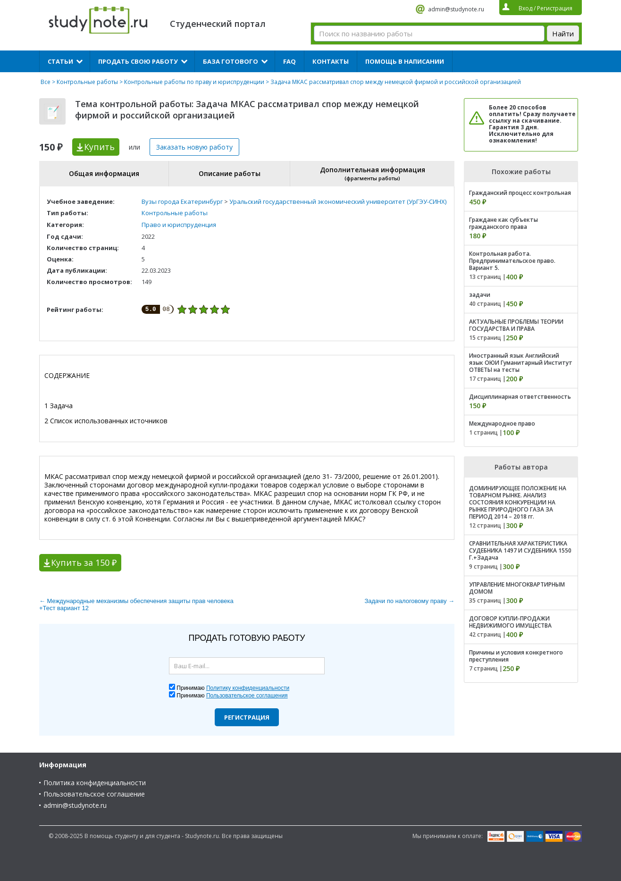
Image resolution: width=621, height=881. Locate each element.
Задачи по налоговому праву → (409, 600)
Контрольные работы (87, 82)
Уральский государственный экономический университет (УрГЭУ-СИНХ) (337, 201)
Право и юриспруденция (179, 224)
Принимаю (232, 688)
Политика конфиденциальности (94, 782)
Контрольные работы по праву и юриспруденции (194, 82)
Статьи (60, 61)
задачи (479, 295)
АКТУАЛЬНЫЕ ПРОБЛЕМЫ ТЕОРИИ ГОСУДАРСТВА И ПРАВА (516, 325)
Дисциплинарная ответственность (520, 397)
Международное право (502, 424)
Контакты (330, 61)
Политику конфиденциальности (247, 688)
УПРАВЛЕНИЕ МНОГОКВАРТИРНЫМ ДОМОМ (517, 588)
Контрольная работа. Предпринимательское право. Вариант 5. (512, 261)
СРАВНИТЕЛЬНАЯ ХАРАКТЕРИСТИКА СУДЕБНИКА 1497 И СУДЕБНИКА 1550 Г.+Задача (520, 550)
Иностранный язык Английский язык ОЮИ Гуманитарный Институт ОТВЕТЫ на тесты (520, 363)
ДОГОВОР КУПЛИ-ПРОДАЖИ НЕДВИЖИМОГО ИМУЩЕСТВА (510, 621)
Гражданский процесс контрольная (520, 193)
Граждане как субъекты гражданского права (503, 223)
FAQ (289, 61)
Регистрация (246, 717)
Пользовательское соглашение (94, 793)
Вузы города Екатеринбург (182, 201)
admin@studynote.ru (456, 9)
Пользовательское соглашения (247, 695)
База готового (230, 61)
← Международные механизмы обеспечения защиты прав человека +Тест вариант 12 (136, 604)
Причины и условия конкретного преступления (516, 655)
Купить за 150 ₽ (84, 562)
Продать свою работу (138, 61)
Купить (99, 146)
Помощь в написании (404, 61)
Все (45, 82)
